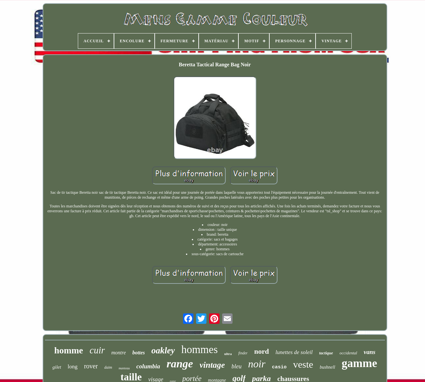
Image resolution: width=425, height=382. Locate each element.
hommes (199, 349)
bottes (138, 352)
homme (68, 350)
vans (369, 352)
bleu (237, 366)
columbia (148, 366)
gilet (56, 367)
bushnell (327, 367)
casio (279, 367)
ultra (228, 354)
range (179, 364)
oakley (163, 350)
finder (243, 353)
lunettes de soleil (294, 352)
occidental (348, 352)
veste (303, 364)
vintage (212, 365)
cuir (97, 350)
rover (91, 366)
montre (118, 352)
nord (261, 351)
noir (256, 364)
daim (108, 367)
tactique (326, 352)
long (73, 366)
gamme (359, 363)
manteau (124, 368)
